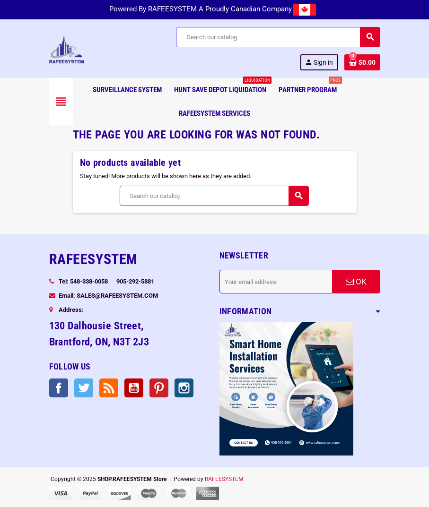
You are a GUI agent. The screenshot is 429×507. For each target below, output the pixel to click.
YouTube (133, 387)
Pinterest (158, 387)
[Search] (277, 37)
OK (356, 281)
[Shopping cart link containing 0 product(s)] (362, 62)
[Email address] (275, 281)
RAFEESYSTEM (224, 479)
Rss (108, 387)
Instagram (184, 387)
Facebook (58, 387)
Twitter (83, 387)
